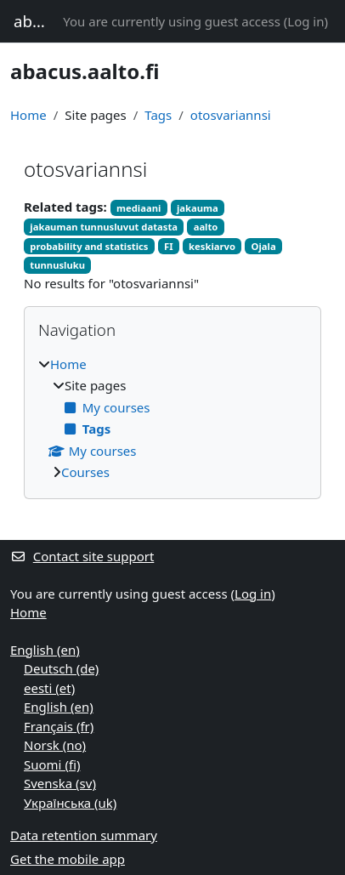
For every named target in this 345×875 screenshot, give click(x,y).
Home (28, 114)
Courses (85, 471)
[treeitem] (172, 418)
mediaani (138, 208)
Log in (305, 21)
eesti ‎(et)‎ (49, 687)
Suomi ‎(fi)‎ (52, 764)
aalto (206, 226)
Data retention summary (83, 835)
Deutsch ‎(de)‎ (61, 668)
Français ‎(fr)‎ (58, 726)
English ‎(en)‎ (45, 649)
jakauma (197, 208)
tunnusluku (57, 265)
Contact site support (82, 556)
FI (168, 246)
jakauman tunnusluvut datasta (104, 226)
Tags (158, 114)
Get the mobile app (67, 858)
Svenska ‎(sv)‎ (60, 783)
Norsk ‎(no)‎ (55, 744)
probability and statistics (89, 246)
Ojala (264, 246)
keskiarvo (212, 246)
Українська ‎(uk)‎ (70, 802)
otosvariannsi (230, 114)
